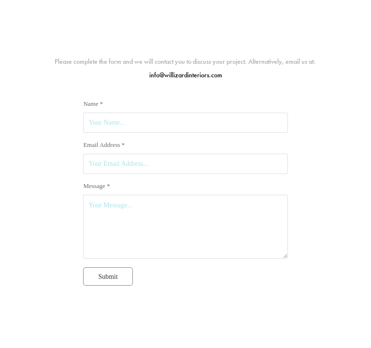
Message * (96, 186)
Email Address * (104, 145)
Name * (93, 104)
